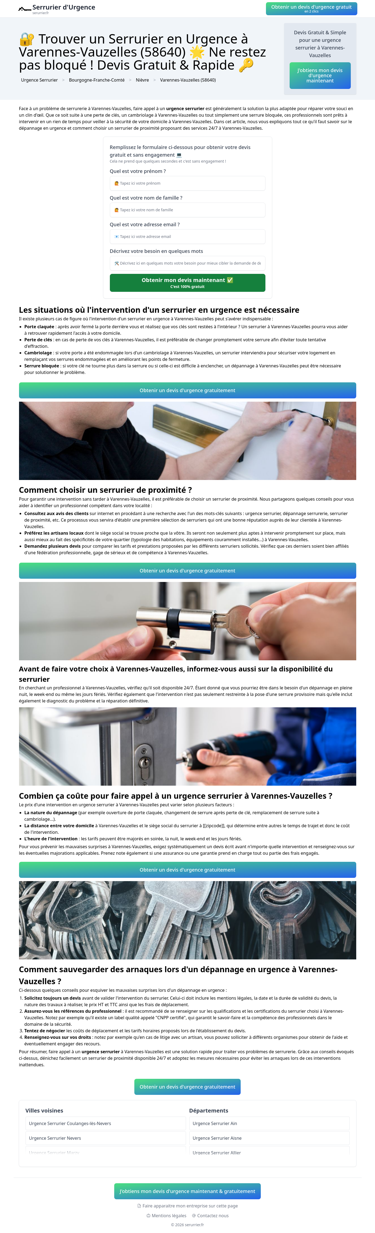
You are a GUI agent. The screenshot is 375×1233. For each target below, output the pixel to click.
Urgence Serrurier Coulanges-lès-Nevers (70, 1123)
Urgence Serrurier (39, 80)
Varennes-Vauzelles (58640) (188, 80)
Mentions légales (166, 1216)
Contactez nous (210, 1216)
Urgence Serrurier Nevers (55, 1138)
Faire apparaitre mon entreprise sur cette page (187, 1206)
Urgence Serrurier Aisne (217, 1138)
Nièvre (142, 80)
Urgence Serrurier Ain (215, 1123)
